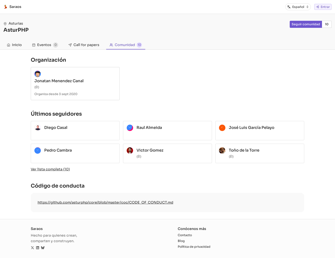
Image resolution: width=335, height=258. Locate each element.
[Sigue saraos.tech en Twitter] (32, 248)
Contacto (185, 235)
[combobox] (300, 6)
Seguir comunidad (306, 24)
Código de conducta (58, 186)
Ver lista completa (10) (50, 169)
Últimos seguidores (56, 114)
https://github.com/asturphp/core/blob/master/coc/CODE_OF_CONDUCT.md (105, 202)
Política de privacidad (194, 247)
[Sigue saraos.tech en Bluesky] (42, 248)
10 (327, 24)
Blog (181, 241)
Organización (48, 60)
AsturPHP (16, 30)
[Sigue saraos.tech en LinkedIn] (37, 248)
